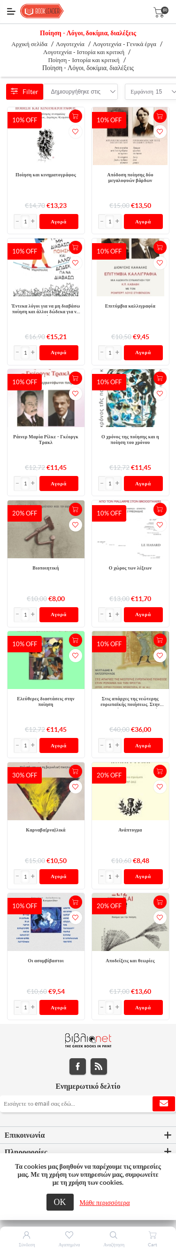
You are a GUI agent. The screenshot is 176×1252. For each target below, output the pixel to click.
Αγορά (59, 221)
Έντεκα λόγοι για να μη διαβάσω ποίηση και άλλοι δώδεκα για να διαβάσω (45, 309)
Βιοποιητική (45, 568)
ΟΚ (60, 1202)
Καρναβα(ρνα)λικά (45, 829)
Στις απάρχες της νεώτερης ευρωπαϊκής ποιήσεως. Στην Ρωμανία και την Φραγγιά (130, 702)
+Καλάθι (75, 116)
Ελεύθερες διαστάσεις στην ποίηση (46, 701)
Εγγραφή (164, 1103)
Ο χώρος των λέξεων (130, 568)
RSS (99, 1066)
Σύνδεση (27, 1244)
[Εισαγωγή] (25, 221)
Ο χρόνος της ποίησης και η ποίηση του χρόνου (130, 439)
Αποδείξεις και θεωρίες (130, 960)
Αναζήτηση (113, 1244)
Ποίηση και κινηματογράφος (45, 174)
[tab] (88, 1135)
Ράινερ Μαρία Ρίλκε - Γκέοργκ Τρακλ (45, 439)
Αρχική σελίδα (29, 44)
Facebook (77, 1066)
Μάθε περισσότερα (105, 1202)
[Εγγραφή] (88, 1103)
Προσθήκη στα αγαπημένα (75, 131)
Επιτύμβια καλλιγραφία (130, 306)
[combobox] (76, 91)
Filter (24, 91)
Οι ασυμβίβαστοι (46, 960)
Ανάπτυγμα (130, 829)
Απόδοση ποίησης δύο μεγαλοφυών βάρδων (130, 177)
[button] (33, 221)
